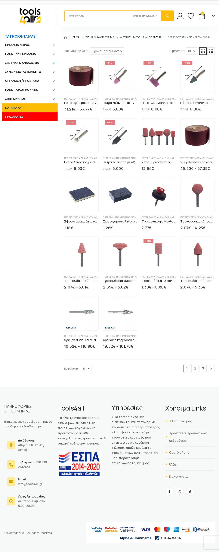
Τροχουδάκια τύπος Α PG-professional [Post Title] (170, 280)
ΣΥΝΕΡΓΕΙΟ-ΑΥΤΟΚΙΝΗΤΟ (23, 72)
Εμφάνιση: (177, 51)
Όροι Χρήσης (177, 452)
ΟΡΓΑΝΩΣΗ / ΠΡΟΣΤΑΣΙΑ (22, 81)
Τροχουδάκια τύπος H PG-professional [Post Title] (131, 280)
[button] (203, 51)
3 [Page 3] (203, 368)
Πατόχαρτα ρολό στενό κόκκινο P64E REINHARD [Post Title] (98, 102)
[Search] (167, 16)
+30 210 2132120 (32, 464)
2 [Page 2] (195, 368)
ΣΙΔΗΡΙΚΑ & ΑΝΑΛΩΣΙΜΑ (22, 63)
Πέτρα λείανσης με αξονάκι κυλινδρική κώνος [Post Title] (136, 162)
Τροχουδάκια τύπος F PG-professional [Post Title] (92, 280)
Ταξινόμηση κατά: (76, 51)
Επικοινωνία (176, 476)
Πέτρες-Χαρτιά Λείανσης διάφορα (82, 98)
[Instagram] (180, 491)
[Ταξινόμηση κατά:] (107, 51)
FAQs (171, 464)
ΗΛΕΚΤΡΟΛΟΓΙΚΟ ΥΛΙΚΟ (21, 90)
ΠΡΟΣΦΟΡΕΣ (14, 117)
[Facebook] (169, 491)
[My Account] (180, 16)
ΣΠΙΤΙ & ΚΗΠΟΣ (15, 99)
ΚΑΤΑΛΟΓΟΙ (13, 108)
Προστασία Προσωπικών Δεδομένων (186, 437)
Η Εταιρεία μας (178, 421)
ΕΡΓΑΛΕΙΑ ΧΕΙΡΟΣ (17, 45)
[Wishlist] (191, 16)
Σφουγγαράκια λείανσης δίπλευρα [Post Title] (89, 221)
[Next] (211, 368)
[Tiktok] (190, 491)
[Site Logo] (30, 15)
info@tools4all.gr (30, 481)
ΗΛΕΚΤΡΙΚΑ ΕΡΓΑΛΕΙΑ (20, 54)
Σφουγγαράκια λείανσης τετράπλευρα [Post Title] (131, 221)
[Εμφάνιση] (191, 51)
